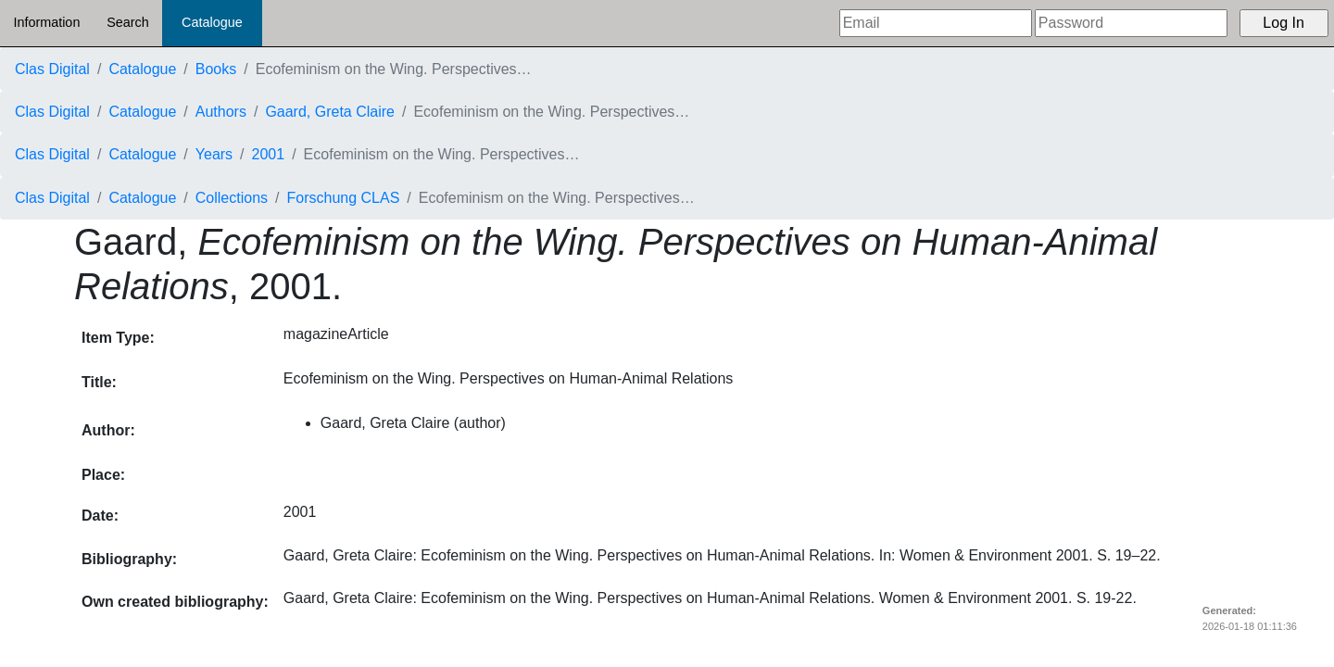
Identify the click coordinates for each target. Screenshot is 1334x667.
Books (215, 69)
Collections (231, 198)
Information (46, 22)
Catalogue (212, 22)
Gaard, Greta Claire (330, 112)
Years (214, 154)
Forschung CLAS (343, 198)
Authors (220, 112)
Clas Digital (52, 69)
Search (128, 22)
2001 (268, 154)
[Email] (935, 23)
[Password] (1131, 23)
